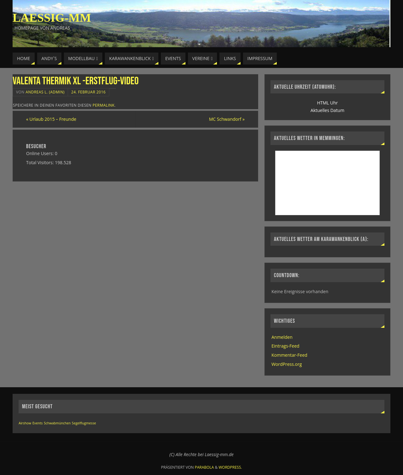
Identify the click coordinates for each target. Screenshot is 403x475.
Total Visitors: (40, 162)
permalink (104, 105)
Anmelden (281, 337)
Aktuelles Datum (327, 110)
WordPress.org (286, 364)
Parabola (204, 467)
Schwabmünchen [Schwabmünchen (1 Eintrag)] (57, 423)
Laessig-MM (52, 18)
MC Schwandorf (227, 119)
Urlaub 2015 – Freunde (51, 119)
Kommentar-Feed (289, 355)
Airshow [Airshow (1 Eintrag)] (25, 423)
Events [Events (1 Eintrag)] (37, 423)
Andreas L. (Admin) (45, 91)
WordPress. (230, 467)
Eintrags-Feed (285, 346)
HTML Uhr (327, 103)
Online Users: (40, 153)
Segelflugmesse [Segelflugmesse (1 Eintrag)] (84, 423)
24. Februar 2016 (88, 91)
